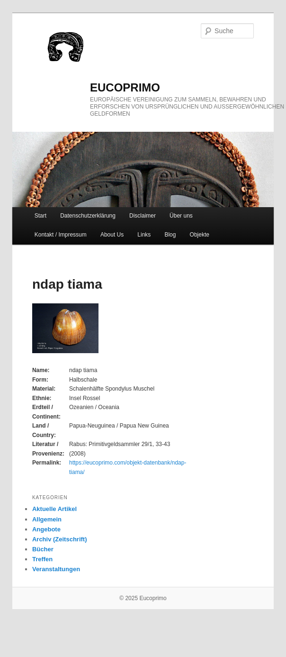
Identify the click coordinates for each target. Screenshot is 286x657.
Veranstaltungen (56, 569)
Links (144, 234)
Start (40, 215)
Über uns (181, 215)
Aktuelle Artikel (54, 508)
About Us (112, 234)
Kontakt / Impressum (61, 234)
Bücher (43, 549)
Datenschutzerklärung (88, 215)
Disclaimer (142, 215)
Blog (170, 234)
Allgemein (47, 519)
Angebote (46, 529)
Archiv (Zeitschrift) (59, 539)
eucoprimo (125, 87)
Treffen (42, 559)
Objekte (199, 234)
